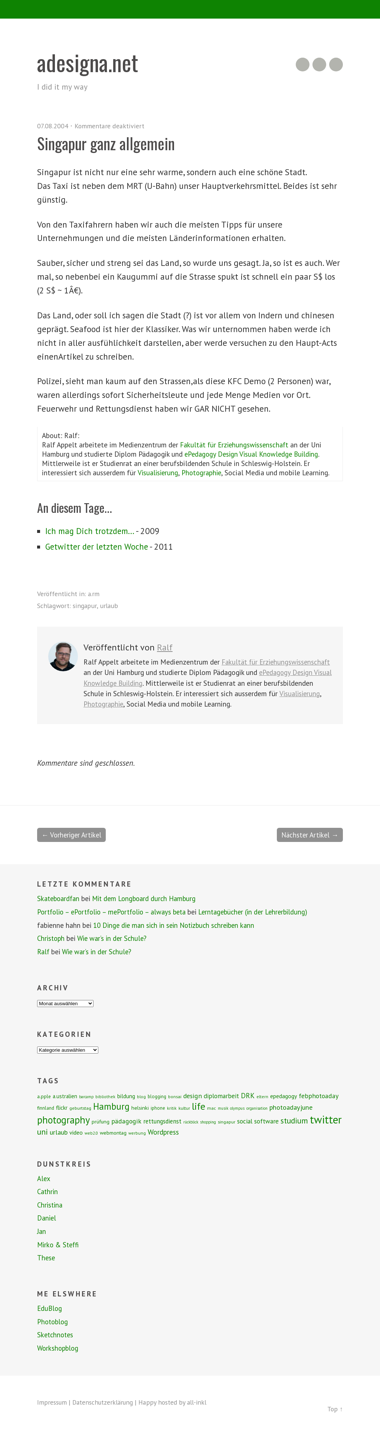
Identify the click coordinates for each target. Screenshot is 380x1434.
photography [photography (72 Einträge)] (63, 1119)
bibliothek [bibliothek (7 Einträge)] (105, 1096)
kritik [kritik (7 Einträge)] (172, 1107)
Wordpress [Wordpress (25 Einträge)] (163, 1131)
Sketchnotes (56, 1334)
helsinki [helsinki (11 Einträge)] (140, 1107)
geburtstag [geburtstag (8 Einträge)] (80, 1107)
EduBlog (50, 1307)
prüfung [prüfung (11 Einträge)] (100, 1121)
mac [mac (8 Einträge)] (211, 1107)
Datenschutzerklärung (105, 1402)
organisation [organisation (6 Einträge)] (257, 1107)
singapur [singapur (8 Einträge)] (226, 1121)
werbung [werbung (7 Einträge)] (137, 1132)
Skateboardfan (59, 898)
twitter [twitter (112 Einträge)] (326, 1119)
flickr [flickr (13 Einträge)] (62, 1106)
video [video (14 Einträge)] (76, 1131)
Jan (41, 1230)
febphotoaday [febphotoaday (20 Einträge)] (318, 1095)
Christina (50, 1204)
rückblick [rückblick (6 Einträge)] (190, 1121)
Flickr (319, 64)
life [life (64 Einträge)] (198, 1105)
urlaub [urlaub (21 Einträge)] (59, 1131)
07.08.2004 (52, 126)
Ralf (165, 647)
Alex (44, 1177)
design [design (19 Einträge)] (192, 1095)
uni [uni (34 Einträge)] (42, 1131)
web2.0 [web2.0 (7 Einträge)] (91, 1132)
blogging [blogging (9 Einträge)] (157, 1096)
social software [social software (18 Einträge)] (258, 1120)
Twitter (336, 64)
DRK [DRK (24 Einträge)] (248, 1094)
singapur (85, 605)
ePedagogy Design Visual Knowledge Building (253, 454)
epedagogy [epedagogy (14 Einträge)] (283, 1095)
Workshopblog (59, 1347)
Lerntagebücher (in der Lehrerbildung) (261, 911)
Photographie (204, 472)
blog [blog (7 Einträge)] (141, 1096)
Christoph (51, 937)
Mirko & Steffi (59, 1244)
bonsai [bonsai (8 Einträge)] (174, 1096)
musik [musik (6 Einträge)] (223, 1107)
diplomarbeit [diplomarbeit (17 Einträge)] (221, 1095)
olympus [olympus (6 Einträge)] (237, 1107)
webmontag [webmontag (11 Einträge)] (113, 1132)
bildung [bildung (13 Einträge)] (126, 1095)
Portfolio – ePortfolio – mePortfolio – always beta (114, 911)
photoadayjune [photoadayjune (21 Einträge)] (290, 1106)
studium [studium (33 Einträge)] (294, 1120)
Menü (190, 9)
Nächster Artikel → (309, 834)
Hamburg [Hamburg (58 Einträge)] (111, 1106)
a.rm (94, 593)
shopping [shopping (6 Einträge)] (208, 1121)
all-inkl (201, 1402)
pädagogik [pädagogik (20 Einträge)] (126, 1120)
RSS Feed (302, 64)
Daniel (47, 1217)
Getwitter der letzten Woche (98, 546)
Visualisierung (158, 472)
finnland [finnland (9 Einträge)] (45, 1107)
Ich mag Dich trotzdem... (90, 530)
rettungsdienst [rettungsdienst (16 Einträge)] (162, 1120)
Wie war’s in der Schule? (114, 937)
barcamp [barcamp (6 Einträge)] (86, 1096)
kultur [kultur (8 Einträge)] (184, 1107)
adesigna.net (89, 62)
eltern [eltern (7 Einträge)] (262, 1096)
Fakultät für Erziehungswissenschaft (236, 444)
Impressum (52, 1402)
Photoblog (53, 1321)
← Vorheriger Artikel (73, 834)
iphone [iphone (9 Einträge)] (158, 1107)
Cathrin (48, 1191)
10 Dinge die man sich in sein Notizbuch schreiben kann (176, 924)
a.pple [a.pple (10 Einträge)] (44, 1095)
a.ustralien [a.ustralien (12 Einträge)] (65, 1095)
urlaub (109, 605)
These (46, 1257)
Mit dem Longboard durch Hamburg (148, 898)
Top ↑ (335, 1408)
